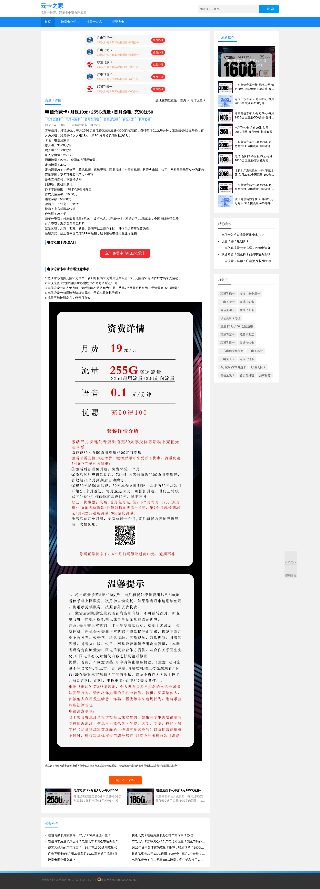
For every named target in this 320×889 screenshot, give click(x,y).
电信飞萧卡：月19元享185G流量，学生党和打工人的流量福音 (169, 859)
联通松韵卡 (247, 301)
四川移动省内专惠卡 (233, 367)
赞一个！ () (125, 780)
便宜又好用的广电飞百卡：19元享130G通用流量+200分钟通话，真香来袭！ (85, 847)
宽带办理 (61, 879)
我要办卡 (118, 21)
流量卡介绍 (68, 21)
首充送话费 (111, 119)
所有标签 (265, 375)
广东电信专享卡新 (231, 350)
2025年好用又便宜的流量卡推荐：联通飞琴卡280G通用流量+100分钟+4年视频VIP (169, 847)
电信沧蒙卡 (73, 119)
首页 (48, 21)
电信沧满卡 (227, 310)
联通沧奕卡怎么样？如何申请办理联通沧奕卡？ (253, 254)
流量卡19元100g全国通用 (236, 326)
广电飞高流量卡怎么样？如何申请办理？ (249, 248)
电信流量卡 (198, 100)
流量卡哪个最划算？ (62, 859)
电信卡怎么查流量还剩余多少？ (242, 234)
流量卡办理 (48, 879)
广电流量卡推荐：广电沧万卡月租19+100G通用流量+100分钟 (263, 261)
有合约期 (128, 119)
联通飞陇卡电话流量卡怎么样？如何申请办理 (162, 835)
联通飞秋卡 (258, 367)
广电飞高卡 (255, 350)
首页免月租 (247, 375)
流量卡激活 (247, 334)
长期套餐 (144, 119)
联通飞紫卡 (227, 334)
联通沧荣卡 (247, 342)
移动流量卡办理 (230, 318)
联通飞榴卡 (227, 293)
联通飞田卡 (227, 342)
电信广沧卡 (247, 359)
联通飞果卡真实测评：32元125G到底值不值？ (79, 835)
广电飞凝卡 (227, 301)
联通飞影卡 (247, 310)
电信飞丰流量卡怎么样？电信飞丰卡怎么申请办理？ (83, 841)
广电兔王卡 (227, 359)
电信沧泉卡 (227, 375)
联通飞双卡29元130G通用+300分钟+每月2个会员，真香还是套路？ (169, 853)
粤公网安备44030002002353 (117, 879)
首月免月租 (92, 119)
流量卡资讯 (94, 21)
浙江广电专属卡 (250, 293)
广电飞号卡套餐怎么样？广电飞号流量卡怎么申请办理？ (169, 841)
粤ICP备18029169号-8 (82, 879)
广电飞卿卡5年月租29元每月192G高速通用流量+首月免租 (85, 853)
